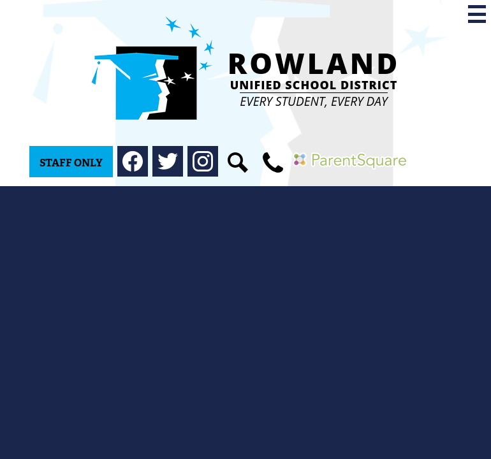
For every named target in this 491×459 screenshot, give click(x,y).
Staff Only (71, 163)
